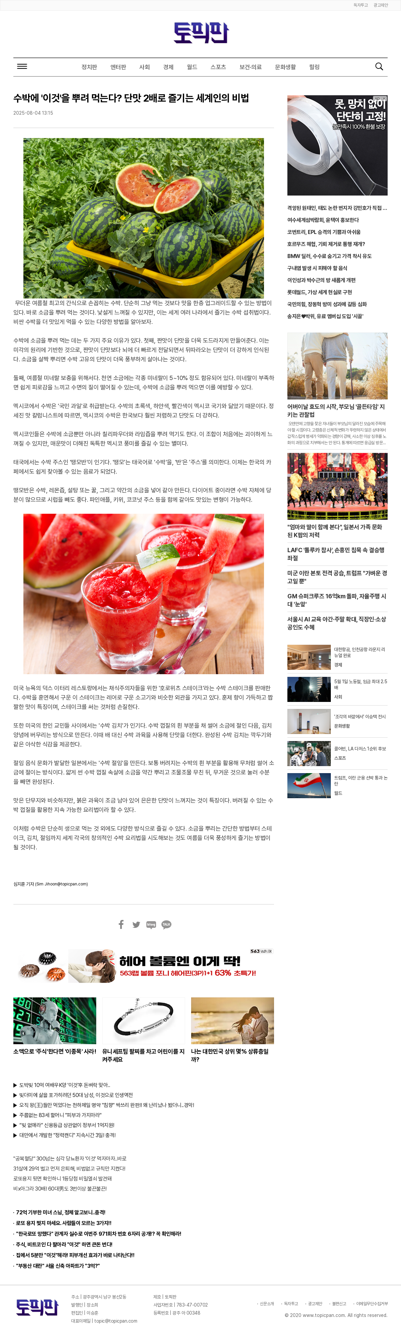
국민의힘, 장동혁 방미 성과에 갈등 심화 (327, 304)
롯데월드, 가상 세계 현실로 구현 (319, 292)
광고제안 (381, 5)
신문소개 (267, 1303)
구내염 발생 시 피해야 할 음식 (317, 268)
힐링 (314, 67)
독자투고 (361, 5)
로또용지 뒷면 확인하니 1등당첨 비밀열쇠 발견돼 (62, 1179)
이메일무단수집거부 (372, 1303)
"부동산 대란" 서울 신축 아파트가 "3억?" (58, 1266)
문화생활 (285, 67)
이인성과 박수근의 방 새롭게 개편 (321, 280)
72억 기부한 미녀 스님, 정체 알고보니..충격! (61, 1212)
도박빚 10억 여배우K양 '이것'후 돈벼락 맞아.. (64, 1085)
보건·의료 (251, 67)
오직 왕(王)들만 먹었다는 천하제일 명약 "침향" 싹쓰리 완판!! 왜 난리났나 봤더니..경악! (106, 1105)
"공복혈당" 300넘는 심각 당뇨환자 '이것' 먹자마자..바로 (69, 1158)
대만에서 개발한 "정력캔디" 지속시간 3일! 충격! (67, 1135)
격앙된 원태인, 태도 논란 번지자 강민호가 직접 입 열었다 (337, 208)
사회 (144, 67)
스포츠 (218, 67)
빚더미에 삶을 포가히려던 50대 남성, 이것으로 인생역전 (76, 1095)
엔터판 (118, 67)
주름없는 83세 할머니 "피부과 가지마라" (60, 1115)
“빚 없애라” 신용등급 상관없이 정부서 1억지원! (66, 1125)
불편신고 (339, 1303)
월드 (192, 67)
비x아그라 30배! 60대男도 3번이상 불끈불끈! (60, 1189)
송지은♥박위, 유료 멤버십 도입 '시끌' (325, 316)
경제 (168, 67)
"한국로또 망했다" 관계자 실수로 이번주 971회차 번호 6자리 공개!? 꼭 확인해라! (98, 1234)
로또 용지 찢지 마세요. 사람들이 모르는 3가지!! (63, 1223)
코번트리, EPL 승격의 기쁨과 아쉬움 (324, 232)
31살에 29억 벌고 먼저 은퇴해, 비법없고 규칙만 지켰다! (69, 1169)
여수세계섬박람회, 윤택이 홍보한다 (323, 220)
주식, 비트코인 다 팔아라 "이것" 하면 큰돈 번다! (64, 1244)
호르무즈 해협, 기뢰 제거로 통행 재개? (326, 244)
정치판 (89, 67)
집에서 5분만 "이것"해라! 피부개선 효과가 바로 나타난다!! (75, 1255)
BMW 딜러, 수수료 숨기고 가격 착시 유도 (329, 256)
